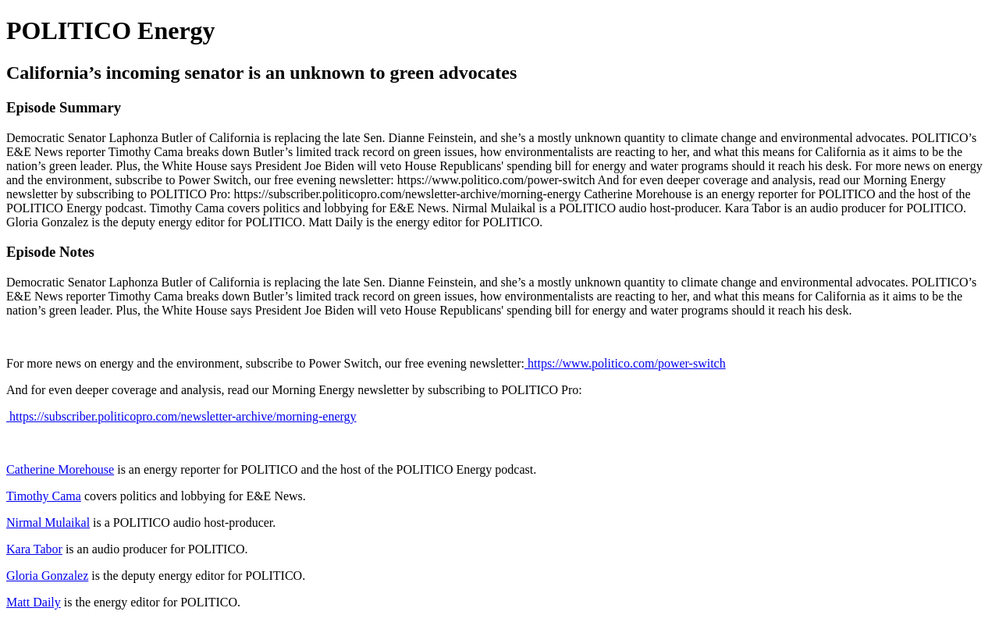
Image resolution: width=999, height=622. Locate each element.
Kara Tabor (34, 549)
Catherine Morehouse (60, 469)
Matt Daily (33, 602)
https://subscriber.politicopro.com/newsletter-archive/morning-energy (181, 416)
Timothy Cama (43, 496)
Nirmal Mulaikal (48, 522)
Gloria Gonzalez (47, 575)
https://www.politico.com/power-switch (625, 363)
